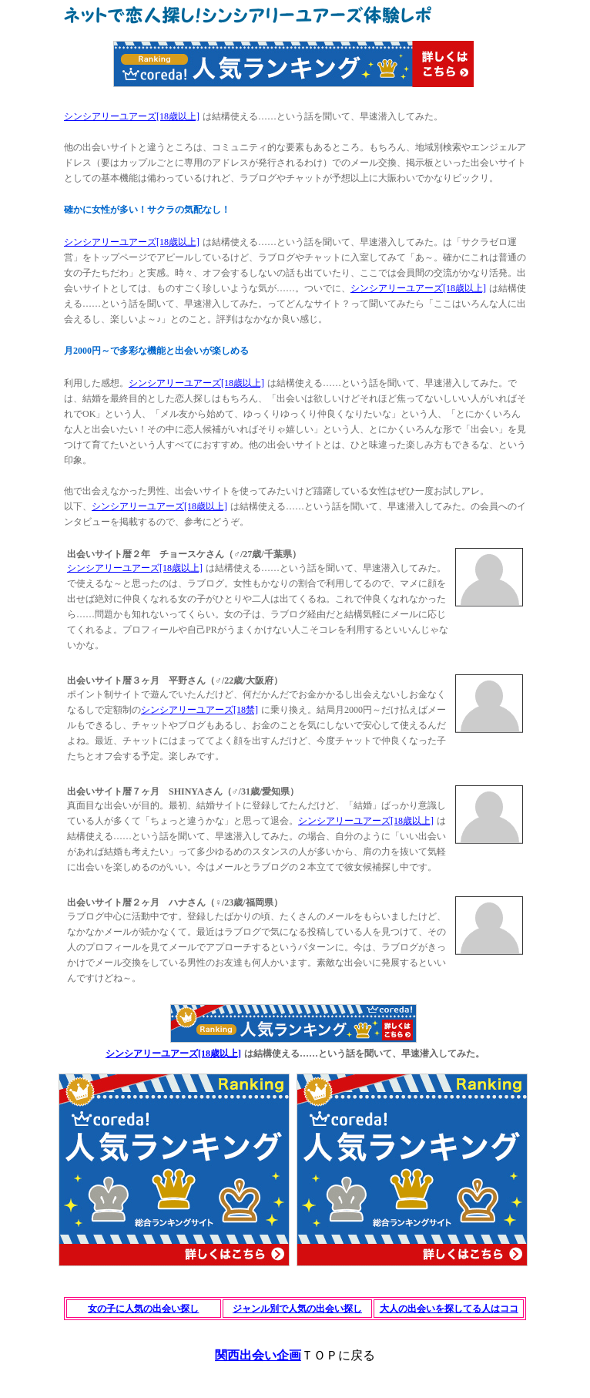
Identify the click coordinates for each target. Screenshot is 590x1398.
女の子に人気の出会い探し (143, 1308)
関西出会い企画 (258, 1355)
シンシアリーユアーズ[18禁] (199, 709)
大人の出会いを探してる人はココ (449, 1308)
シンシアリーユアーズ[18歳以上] (131, 116)
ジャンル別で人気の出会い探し (297, 1308)
